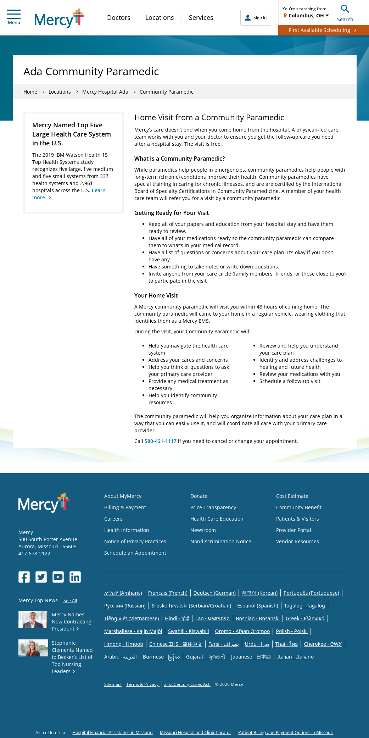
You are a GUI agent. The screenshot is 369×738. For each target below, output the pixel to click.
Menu (14, 18)
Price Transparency (213, 507)
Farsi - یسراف (223, 643)
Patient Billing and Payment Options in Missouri (285, 732)
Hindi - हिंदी (177, 618)
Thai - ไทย (286, 643)
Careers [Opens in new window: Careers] (113, 518)
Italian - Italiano (295, 656)
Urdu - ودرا (257, 643)
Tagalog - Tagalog (304, 605)
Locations (159, 17)
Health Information (126, 530)
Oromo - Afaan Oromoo (242, 631)
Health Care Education (217, 518)
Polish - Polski (292, 631)
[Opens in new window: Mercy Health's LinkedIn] (75, 577)
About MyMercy (122, 496)
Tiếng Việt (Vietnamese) (131, 618)
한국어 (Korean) (260, 592)
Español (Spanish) (257, 605)
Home (30, 91)
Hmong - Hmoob (123, 643)
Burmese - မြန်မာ (161, 656)
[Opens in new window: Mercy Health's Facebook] (24, 577)
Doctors (118, 17)
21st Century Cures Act (187, 684)
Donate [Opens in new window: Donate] (198, 496)
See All (70, 601)
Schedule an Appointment (135, 552)
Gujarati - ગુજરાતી (205, 656)
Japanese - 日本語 (251, 656)
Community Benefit (299, 507)
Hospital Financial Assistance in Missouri (112, 732)
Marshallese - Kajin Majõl (133, 631)
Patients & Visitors (297, 518)
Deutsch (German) (215, 592)
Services (201, 17)
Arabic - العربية (120, 656)
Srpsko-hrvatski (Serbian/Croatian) (191, 605)
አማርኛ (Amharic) (123, 592)
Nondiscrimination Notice (220, 541)
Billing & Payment (125, 507)
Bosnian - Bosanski (258, 618)
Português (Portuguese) (311, 592)
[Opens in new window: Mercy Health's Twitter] (41, 577)
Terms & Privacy (143, 684)
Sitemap (113, 684)
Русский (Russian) (125, 605)
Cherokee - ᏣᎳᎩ (323, 643)
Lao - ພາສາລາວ (212, 618)
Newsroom (203, 530)
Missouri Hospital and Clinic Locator (195, 732)
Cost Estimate (292, 496)
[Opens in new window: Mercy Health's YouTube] (58, 577)
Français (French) (168, 592)
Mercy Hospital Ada (105, 91)
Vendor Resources (297, 541)
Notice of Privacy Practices (135, 541)
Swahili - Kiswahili (188, 631)
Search (345, 12)
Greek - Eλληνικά (305, 618)
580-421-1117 (161, 441)
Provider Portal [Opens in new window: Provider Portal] (293, 530)
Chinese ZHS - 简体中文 (175, 643)
